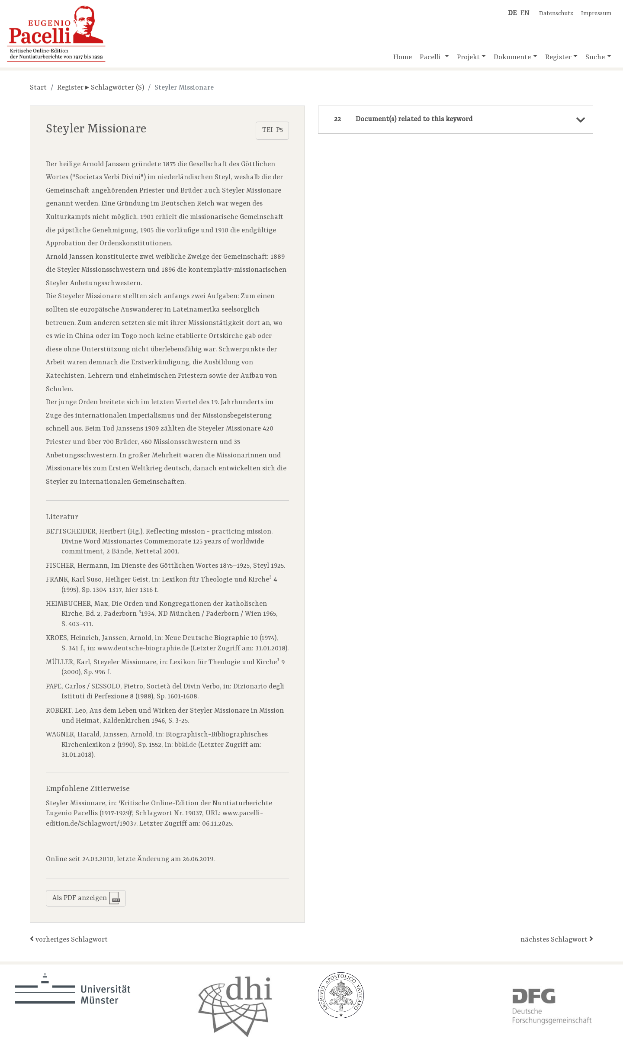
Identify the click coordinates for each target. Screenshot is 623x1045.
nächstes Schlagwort (556, 939)
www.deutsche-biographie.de (143, 649)
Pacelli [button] (431, 57)
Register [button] (558, 57)
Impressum (596, 13)
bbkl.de (185, 745)
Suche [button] (595, 57)
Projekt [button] (468, 57)
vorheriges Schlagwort (69, 939)
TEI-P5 (272, 130)
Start (38, 88)
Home (402, 57)
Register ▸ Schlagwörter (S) (100, 88)
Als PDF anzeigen (86, 898)
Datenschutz (556, 13)
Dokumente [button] (512, 57)
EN (525, 13)
